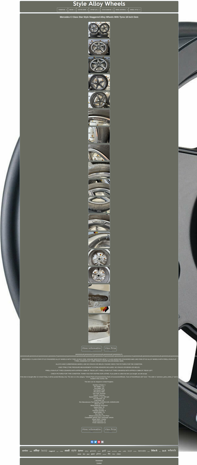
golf (104, 450)
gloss (98, 453)
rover (79, 454)
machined (114, 451)
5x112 (44, 450)
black (154, 450)
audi (67, 450)
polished (104, 454)
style (73, 450)
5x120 (130, 451)
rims (113, 454)
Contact (99, 463)
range (61, 451)
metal (148, 451)
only (31, 451)
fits (109, 454)
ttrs (84, 454)
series (25, 450)
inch (164, 451)
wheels (172, 450)
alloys (86, 451)
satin (57, 451)
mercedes (142, 451)
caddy (124, 451)
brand (109, 451)
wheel (119, 451)
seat (160, 451)
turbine (134, 451)
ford (88, 454)
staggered (52, 451)
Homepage (99, 460)
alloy (36, 450)
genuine (93, 451)
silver (99, 451)
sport (93, 454)
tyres (80, 450)
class (119, 454)
